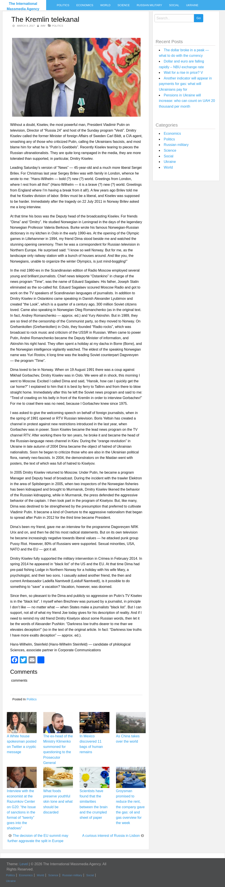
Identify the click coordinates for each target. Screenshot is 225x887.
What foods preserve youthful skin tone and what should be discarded (58, 801)
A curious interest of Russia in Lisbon (111, 835)
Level (24, 864)
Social (174, 5)
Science (124, 5)
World (105, 5)
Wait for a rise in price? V (183, 72)
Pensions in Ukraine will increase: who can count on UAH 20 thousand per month (187, 100)
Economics (84, 5)
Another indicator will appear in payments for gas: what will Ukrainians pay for (185, 83)
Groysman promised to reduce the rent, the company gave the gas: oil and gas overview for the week (130, 807)
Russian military (149, 5)
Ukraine (192, 5)
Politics (63, 5)
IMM (42, 25)
